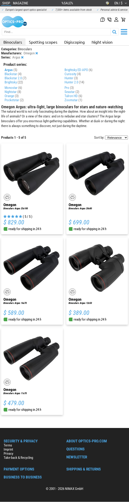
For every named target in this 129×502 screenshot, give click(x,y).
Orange (12, 96)
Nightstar (13, 92)
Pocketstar (14, 100)
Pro (69, 88)
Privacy (8, 454)
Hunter (71, 78)
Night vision (102, 42)
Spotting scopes (43, 42)
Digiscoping (74, 42)
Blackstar (13, 74)
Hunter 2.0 (74, 82)
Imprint (8, 449)
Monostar (13, 88)
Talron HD (73, 96)
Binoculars (12, 42)
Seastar (71, 92)
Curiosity (72, 74)
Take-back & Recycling (18, 458)
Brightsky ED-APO (78, 70)
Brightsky (14, 82)
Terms (8, 445)
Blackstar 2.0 (15, 78)
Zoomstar (73, 100)
